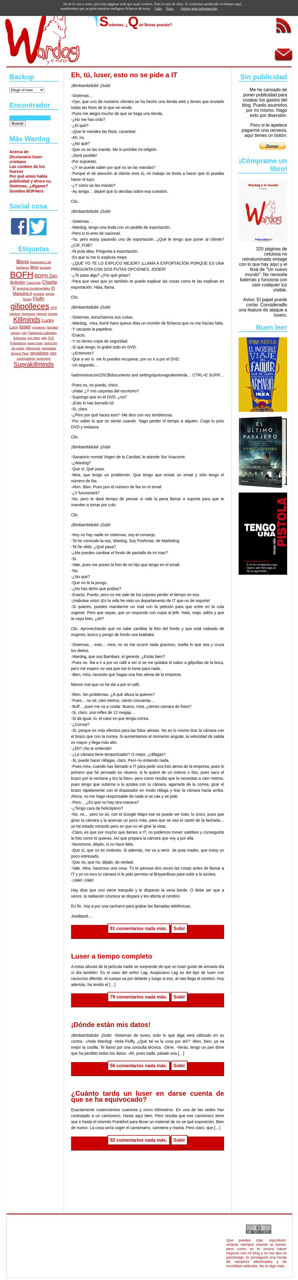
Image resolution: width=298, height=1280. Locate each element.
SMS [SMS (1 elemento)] (53, 353)
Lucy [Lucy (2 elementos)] (13, 327)
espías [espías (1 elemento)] (49, 293)
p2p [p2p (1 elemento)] (24, 333)
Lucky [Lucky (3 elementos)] (48, 320)
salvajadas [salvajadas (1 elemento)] (49, 348)
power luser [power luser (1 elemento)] (35, 343)
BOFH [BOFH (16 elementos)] (21, 274)
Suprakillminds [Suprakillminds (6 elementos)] (33, 364)
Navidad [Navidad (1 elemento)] (52, 327)
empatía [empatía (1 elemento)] (38, 293)
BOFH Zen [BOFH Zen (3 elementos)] (46, 276)
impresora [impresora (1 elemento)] (28, 313)
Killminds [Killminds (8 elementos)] (27, 319)
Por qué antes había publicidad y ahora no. (30, 178)
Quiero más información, (199, 8)
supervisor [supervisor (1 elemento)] (44, 358)
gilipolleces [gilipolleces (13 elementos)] (30, 306)
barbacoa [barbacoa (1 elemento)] (22, 267)
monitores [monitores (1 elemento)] (39, 327)
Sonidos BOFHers (26, 191)
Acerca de (19, 151)
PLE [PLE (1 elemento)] (51, 338)
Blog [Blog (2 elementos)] (34, 267)
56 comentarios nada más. (138, 1065)
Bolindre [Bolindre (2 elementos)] (17, 282)
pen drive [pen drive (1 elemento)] (34, 338)
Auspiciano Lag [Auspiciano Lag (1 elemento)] (40, 262)
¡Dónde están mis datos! (111, 1024)
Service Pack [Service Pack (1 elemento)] (20, 353)
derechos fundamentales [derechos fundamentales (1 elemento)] (33, 288)
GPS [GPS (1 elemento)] (54, 307)
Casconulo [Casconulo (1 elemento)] (34, 282)
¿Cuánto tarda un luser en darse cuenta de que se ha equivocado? (147, 1096)
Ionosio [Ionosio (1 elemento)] (53, 313)
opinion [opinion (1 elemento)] (15, 333)
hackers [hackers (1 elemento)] (15, 313)
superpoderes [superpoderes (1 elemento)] (26, 358)
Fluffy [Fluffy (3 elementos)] (38, 298)
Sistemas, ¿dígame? (28, 186)
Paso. (170, 8)
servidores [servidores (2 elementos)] (39, 353)
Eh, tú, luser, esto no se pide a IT (124, 75)
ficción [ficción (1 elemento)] (27, 299)
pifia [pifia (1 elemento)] (44, 338)
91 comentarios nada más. (138, 928)
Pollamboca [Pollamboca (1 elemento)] (18, 343)
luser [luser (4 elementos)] (25, 327)
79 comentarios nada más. (138, 997)
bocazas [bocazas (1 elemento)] (45, 267)
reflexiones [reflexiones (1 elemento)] (33, 348)
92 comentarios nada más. (138, 1140)
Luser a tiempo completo (111, 956)
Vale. (158, 8)
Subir (179, 928)
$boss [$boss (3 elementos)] (22, 261)
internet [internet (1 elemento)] (42, 313)
